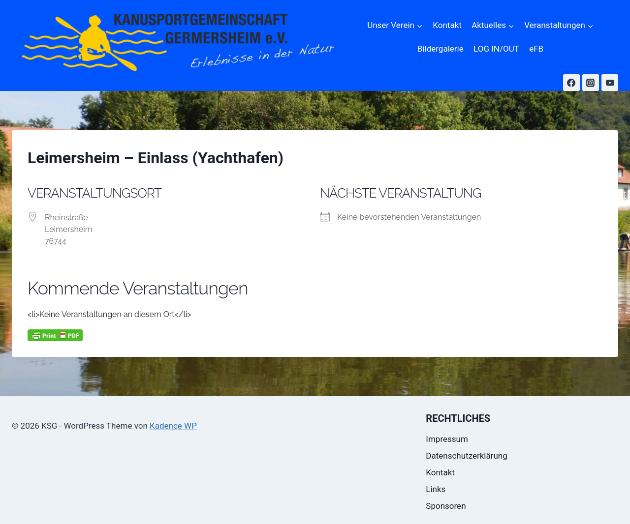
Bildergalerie (440, 49)
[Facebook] (571, 82)
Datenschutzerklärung (466, 456)
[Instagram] (590, 82)
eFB (536, 49)
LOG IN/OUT (496, 49)
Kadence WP (173, 426)
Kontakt (447, 25)
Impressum (447, 439)
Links (435, 489)
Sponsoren (446, 506)
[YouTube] (609, 82)
